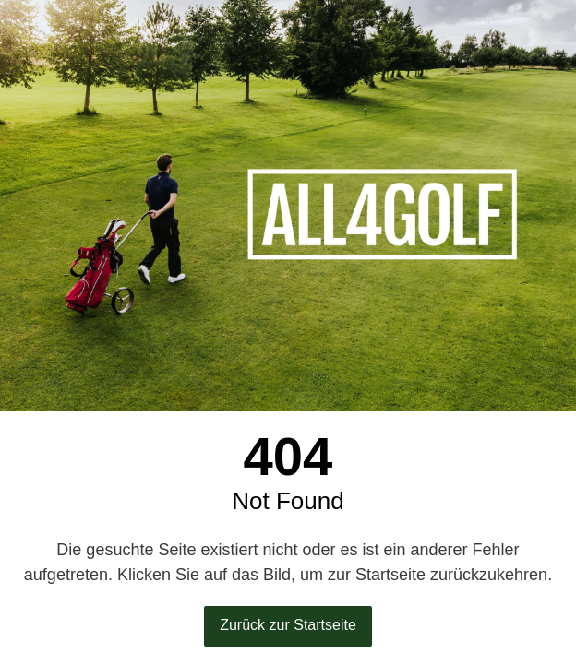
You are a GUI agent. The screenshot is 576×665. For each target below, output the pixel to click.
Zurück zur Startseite (288, 625)
